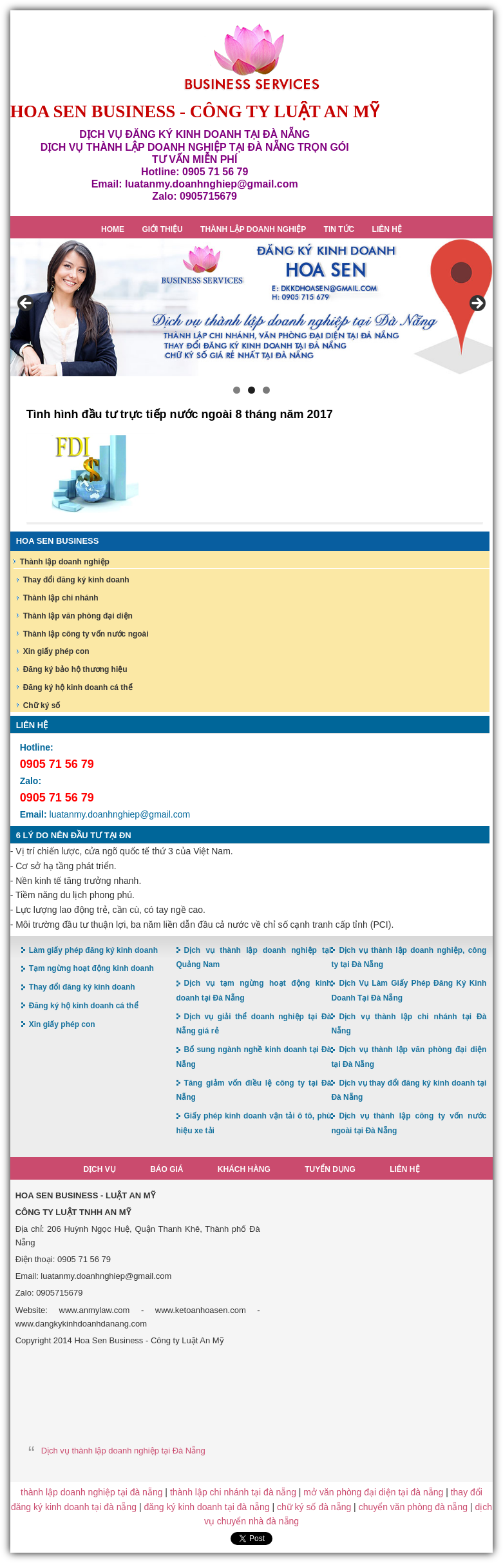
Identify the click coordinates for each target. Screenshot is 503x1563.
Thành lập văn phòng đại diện (78, 615)
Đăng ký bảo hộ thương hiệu (75, 669)
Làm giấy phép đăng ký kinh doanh (93, 950)
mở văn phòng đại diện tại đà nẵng (373, 1492)
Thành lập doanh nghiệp (64, 561)
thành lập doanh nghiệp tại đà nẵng (91, 1492)
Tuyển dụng (330, 1169)
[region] (251, 307)
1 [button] (236, 390)
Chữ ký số (42, 705)
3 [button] (266, 390)
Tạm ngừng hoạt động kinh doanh (91, 968)
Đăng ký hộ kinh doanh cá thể (78, 687)
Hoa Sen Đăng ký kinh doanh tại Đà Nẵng (251, 57)
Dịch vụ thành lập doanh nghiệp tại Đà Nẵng (123, 1450)
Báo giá (166, 1169)
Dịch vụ (99, 1169)
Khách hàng (244, 1169)
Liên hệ (404, 1169)
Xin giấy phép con (56, 651)
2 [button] (251, 390)
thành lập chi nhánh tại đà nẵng (233, 1492)
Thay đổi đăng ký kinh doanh (76, 579)
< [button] (26, 304)
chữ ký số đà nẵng (314, 1507)
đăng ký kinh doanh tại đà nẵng (206, 1507)
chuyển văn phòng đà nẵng (413, 1507)
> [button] (476, 304)
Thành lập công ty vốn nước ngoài (86, 633)
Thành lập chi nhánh (61, 597)
